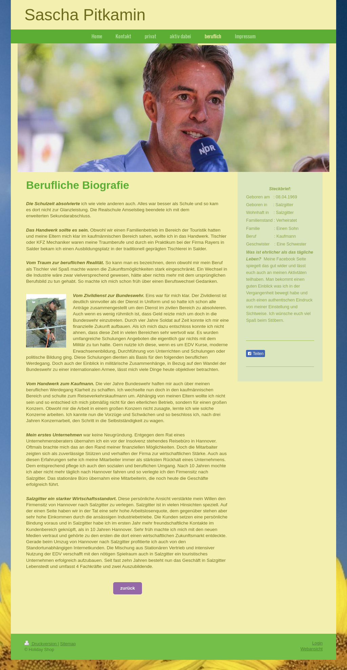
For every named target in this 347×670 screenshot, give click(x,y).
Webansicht (311, 649)
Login (317, 643)
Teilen (255, 353)
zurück (127, 588)
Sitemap (68, 644)
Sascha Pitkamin (85, 15)
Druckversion (41, 644)
